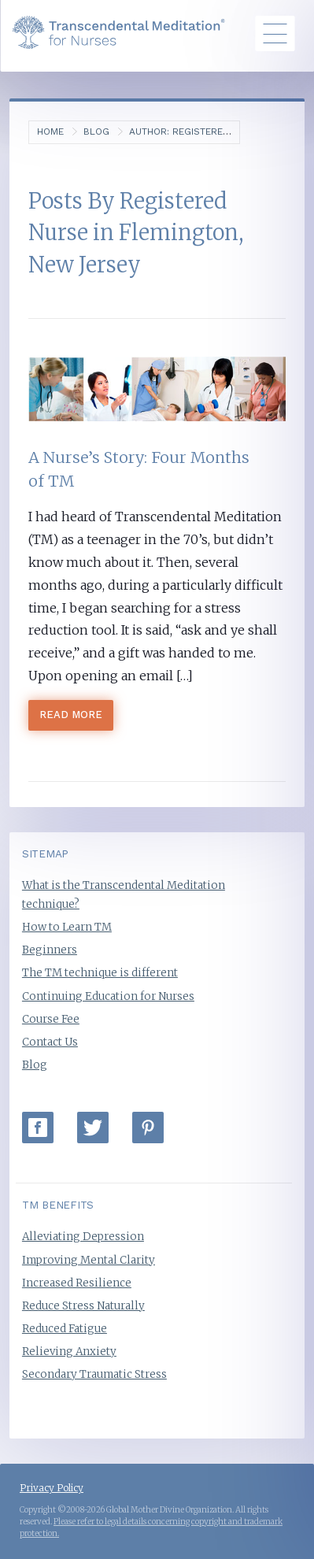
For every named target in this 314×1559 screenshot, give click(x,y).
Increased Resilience (76, 1283)
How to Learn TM (67, 927)
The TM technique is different (100, 972)
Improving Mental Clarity (88, 1260)
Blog (96, 131)
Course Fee (50, 1019)
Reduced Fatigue (64, 1328)
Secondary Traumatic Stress (94, 1374)
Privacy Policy (51, 1488)
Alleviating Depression (83, 1236)
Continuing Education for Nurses (108, 996)
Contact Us (50, 1042)
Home (50, 131)
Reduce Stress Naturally (83, 1306)
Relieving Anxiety (69, 1351)
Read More (70, 714)
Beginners (49, 950)
